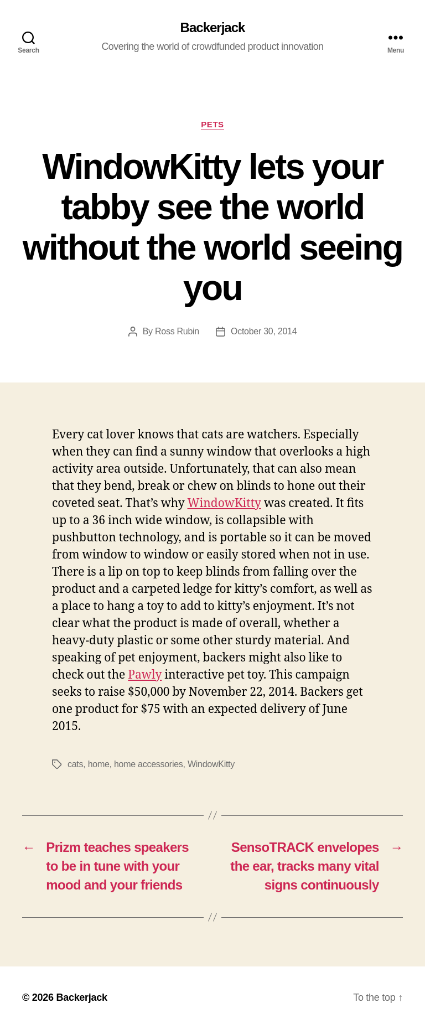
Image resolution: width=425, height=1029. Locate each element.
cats (75, 764)
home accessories (148, 764)
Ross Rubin (177, 331)
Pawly (145, 675)
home (99, 764)
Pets (212, 124)
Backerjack (212, 27)
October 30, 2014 (264, 331)
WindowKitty (224, 503)
